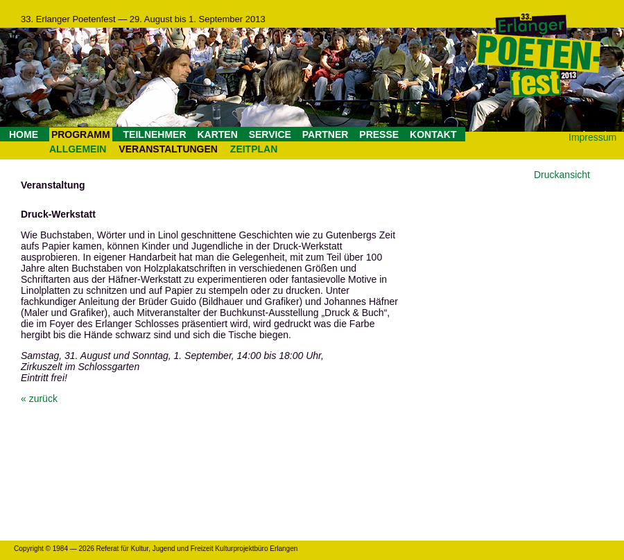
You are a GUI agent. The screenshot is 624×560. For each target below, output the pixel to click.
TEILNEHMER (155, 134)
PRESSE (379, 134)
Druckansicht (562, 174)
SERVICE (270, 134)
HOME (23, 134)
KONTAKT (433, 134)
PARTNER (325, 134)
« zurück (39, 398)
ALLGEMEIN (77, 149)
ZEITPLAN (253, 149)
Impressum (592, 137)
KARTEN (217, 134)
